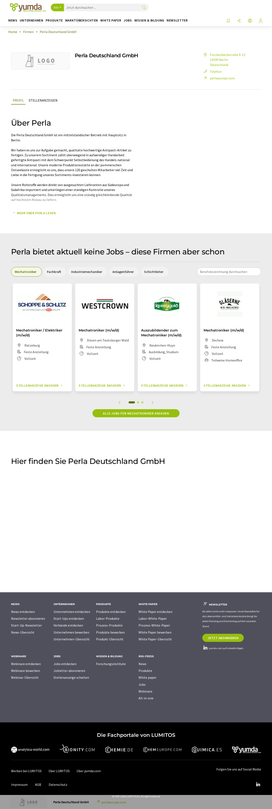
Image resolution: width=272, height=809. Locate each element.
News (142, 664)
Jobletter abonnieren (69, 670)
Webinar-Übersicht (25, 677)
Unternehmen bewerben (71, 632)
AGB (38, 784)
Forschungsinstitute (111, 664)
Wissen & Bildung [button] (149, 20)
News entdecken (23, 612)
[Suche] (144, 7)
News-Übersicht (22, 632)
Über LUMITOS (59, 771)
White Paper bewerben (155, 632)
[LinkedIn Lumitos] (258, 784)
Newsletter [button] (177, 20)
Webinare (145, 691)
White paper (147, 677)
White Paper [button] (110, 20)
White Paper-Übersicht (155, 639)
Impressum (19, 784)
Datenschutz (58, 784)
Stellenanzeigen (43, 100)
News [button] (12, 20)
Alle (56, 7)
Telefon (211, 71)
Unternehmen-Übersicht (72, 639)
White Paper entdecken (155, 612)
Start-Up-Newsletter (26, 625)
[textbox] (229, 271)
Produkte (145, 670)
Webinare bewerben (25, 670)
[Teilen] (239, 21)
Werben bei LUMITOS (26, 771)
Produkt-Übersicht (109, 639)
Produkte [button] (54, 20)
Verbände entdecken (68, 625)
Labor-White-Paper (153, 618)
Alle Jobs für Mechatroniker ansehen (136, 413)
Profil (18, 100)
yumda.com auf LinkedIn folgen (222, 648)
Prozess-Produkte (109, 625)
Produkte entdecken (111, 612)
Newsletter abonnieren (28, 618)
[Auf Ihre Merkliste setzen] (228, 21)
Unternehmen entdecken (72, 612)
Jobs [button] (127, 20)
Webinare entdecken (26, 664)
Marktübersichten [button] (81, 20)
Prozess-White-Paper (154, 625)
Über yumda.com (88, 771)
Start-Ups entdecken (69, 618)
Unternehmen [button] (31, 20)
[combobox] (229, 272)
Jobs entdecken (65, 664)
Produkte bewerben (110, 632)
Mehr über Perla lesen (33, 213)
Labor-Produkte (107, 618)
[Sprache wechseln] (250, 21)
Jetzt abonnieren (223, 638)
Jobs (142, 684)
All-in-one (146, 698)
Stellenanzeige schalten (71, 677)
